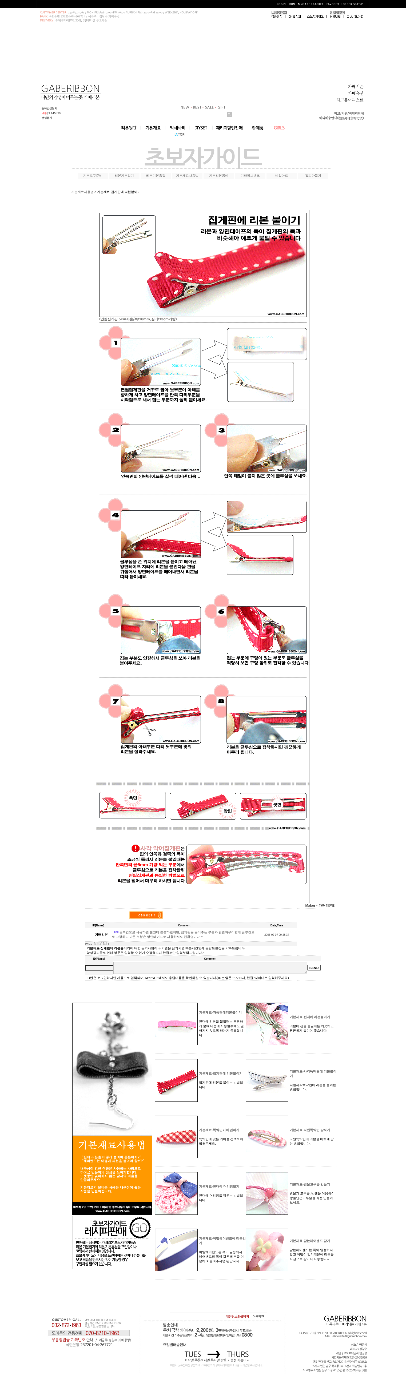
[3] (105, 944)
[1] (96, 944)
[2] (100, 944)
